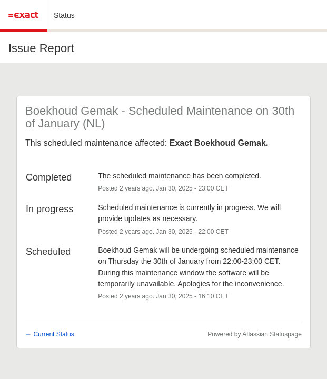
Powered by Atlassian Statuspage (254, 334)
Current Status (49, 334)
